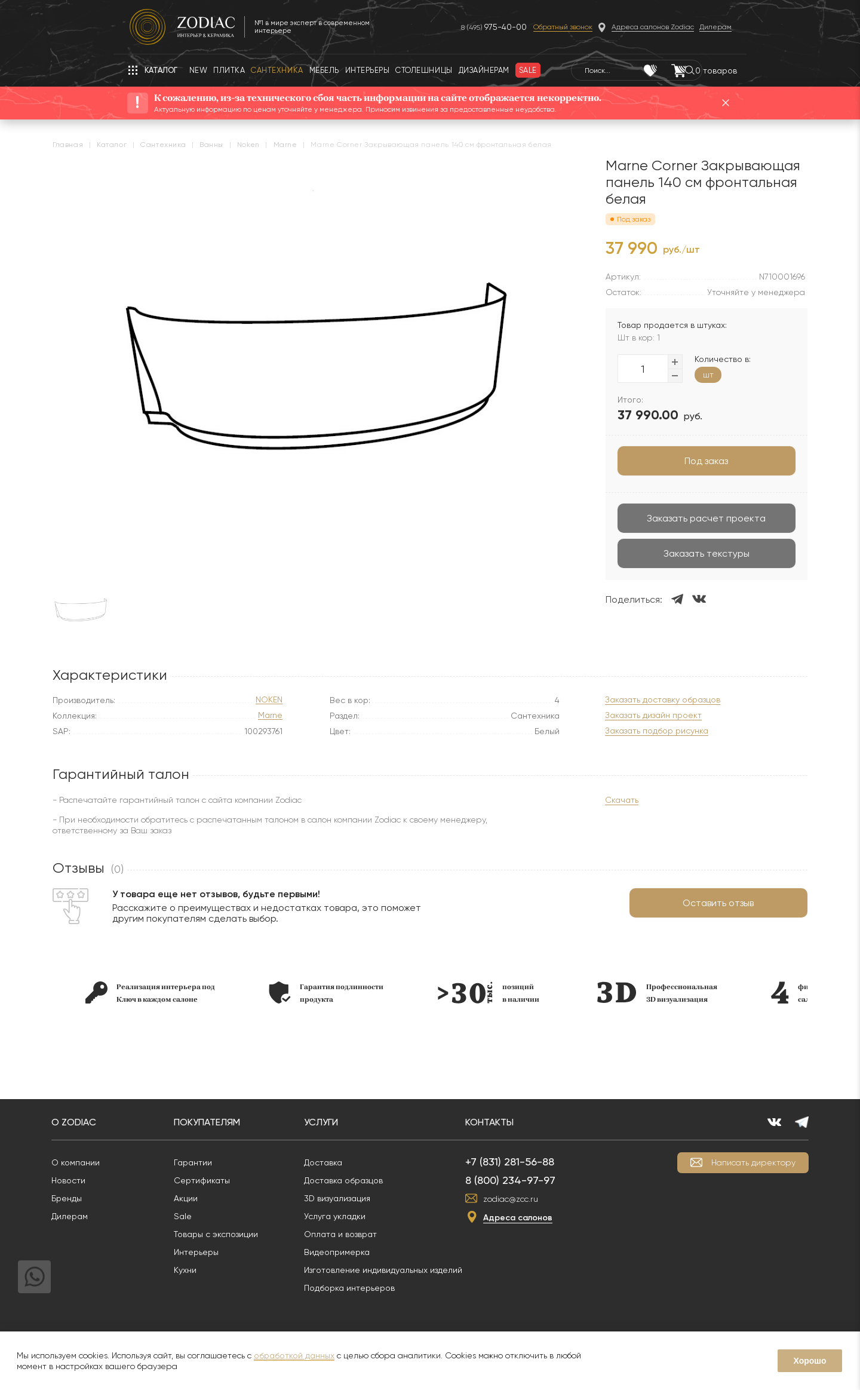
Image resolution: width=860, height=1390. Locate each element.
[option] (178, 992)
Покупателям (236, 1122)
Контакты (518, 1122)
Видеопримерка (366, 1252)
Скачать (593, 800)
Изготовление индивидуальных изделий (412, 1270)
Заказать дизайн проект (625, 715)
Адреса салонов (547, 1218)
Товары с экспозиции (245, 1234)
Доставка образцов (372, 1180)
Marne (270, 715)
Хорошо (809, 1361)
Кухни (214, 1270)
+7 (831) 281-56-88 (538, 1161)
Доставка (352, 1162)
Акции (215, 1198)
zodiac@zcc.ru (539, 1199)
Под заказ (679, 461)
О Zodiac (103, 1122)
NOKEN (269, 699)
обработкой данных (294, 1355)
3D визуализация (366, 1198)
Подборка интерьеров (378, 1288)
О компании (105, 1162)
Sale (212, 1216)
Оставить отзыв (690, 903)
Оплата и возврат (369, 1234)
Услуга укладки (364, 1216)
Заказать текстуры (678, 553)
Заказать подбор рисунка (628, 730)
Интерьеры (225, 1252)
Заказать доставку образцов (634, 699)
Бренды (96, 1198)
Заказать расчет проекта (678, 518)
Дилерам (99, 1216)
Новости (98, 1180)
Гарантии (222, 1162)
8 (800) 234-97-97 (539, 1180)
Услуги (350, 1122)
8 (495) (478, 27)
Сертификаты (231, 1180)
